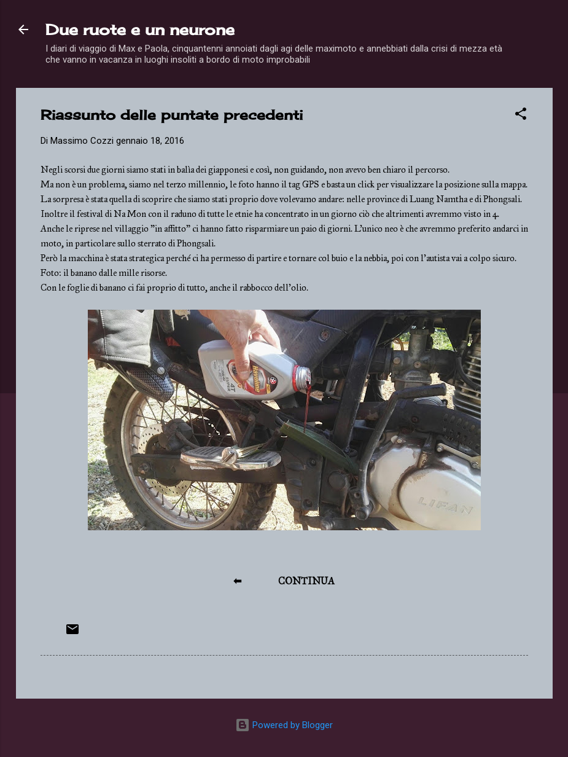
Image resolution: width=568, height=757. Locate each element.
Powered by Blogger (284, 725)
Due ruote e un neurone (140, 29)
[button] (520, 115)
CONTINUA (306, 581)
